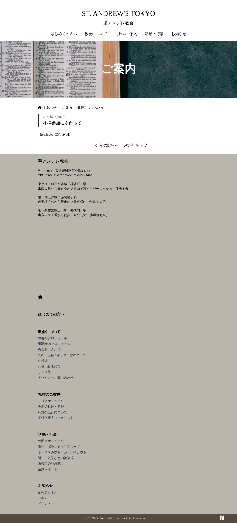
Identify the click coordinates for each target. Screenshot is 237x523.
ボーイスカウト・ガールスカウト (62, 452)
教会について (49, 332)
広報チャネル (47, 492)
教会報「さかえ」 (51, 349)
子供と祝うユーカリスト (56, 418)
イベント (44, 504)
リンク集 (44, 372)
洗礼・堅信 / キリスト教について (62, 355)
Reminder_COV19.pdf (55, 134)
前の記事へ (107, 145)
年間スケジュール (51, 441)
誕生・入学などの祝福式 (56, 458)
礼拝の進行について (52, 412)
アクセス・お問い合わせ (56, 378)
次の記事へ (135, 145)
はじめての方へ (64, 34)
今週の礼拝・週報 (51, 406)
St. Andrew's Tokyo (118, 13)
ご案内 (43, 498)
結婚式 (43, 361)
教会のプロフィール (52, 338)
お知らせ (45, 486)
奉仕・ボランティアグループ (59, 446)
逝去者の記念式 (49, 463)
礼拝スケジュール (51, 401)
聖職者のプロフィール (54, 344)
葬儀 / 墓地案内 (49, 366)
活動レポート (47, 469)
